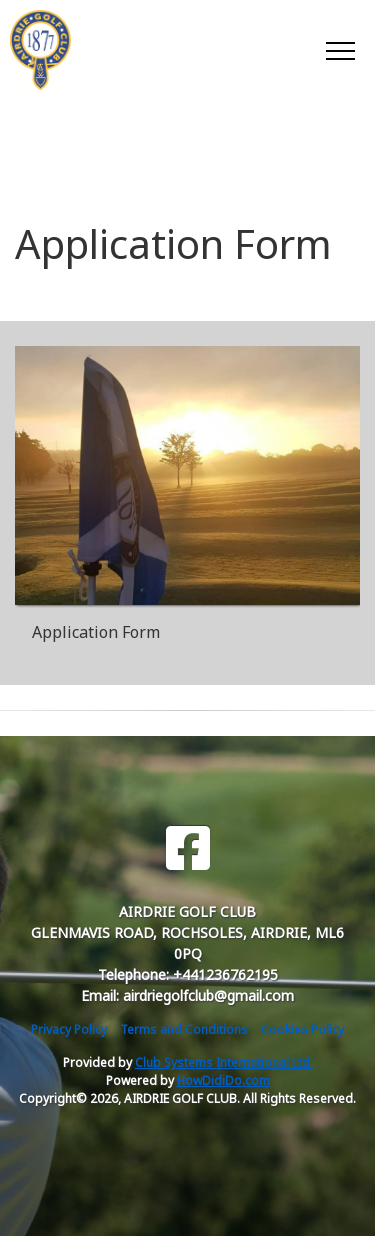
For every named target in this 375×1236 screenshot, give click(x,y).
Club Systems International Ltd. (224, 1062)
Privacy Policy (69, 1029)
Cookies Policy (302, 1029)
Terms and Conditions (184, 1029)
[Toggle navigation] (339, 50)
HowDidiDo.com (223, 1080)
